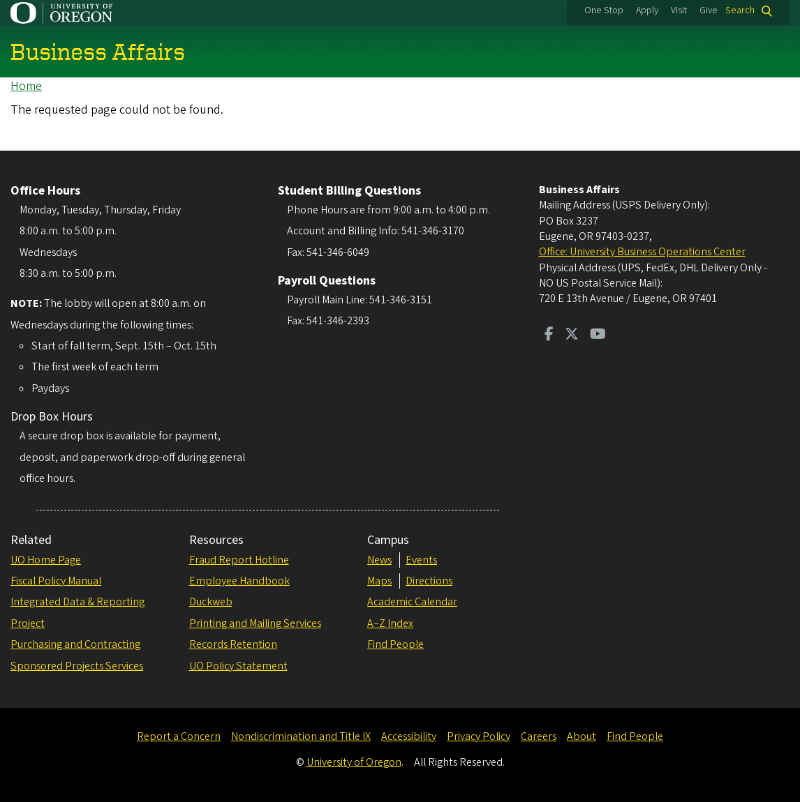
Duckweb (210, 602)
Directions (429, 581)
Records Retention (233, 644)
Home (26, 86)
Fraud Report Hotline (239, 560)
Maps (379, 581)
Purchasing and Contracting (75, 644)
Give (708, 10)
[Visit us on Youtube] (598, 335)
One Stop (603, 10)
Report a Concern (179, 736)
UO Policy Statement (238, 666)
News (379, 560)
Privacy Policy (478, 736)
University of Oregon (353, 762)
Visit (679, 10)
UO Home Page (45, 560)
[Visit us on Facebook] (549, 335)
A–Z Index (390, 623)
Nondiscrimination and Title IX (301, 736)
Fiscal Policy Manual (55, 581)
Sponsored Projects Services (76, 666)
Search (740, 10)
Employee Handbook (239, 581)
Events (421, 560)
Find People (395, 644)
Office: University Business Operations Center (642, 251)
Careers (538, 736)
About (581, 736)
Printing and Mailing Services (255, 623)
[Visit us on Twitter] (571, 335)
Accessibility (408, 736)
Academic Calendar (412, 602)
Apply (647, 10)
